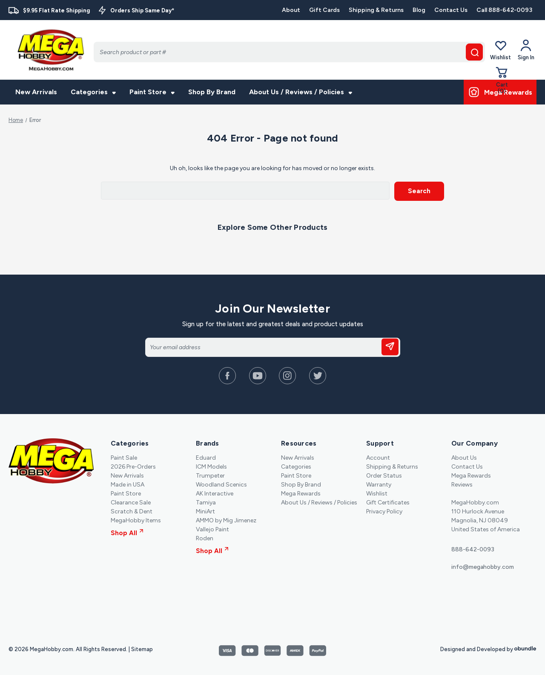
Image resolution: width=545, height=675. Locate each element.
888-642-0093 (472, 549)
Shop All (127, 532)
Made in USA (127, 484)
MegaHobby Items (136, 520)
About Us (464, 457)
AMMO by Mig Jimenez (226, 520)
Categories (93, 92)
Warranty (378, 484)
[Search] (289, 52)
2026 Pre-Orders (133, 466)
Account (378, 457)
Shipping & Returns (376, 10)
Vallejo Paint (212, 529)
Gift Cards (324, 10)
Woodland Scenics (221, 484)
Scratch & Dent (131, 511)
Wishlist (500, 50)
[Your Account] (526, 50)
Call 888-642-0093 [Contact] (504, 10)
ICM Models (211, 466)
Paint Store (152, 92)
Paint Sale (124, 457)
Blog (419, 10)
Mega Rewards (301, 493)
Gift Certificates (388, 502)
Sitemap (142, 649)
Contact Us (451, 10)
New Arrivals (36, 92)
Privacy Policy (384, 511)
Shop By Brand (211, 92)
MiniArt (205, 511)
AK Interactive (214, 493)
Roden (204, 538)
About (291, 10)
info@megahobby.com (482, 566)
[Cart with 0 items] (502, 80)
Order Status (384, 475)
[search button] (474, 52)
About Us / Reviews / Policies (300, 92)
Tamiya (206, 502)
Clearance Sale (131, 502)
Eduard (206, 457)
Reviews (462, 484)
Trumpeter (210, 475)
